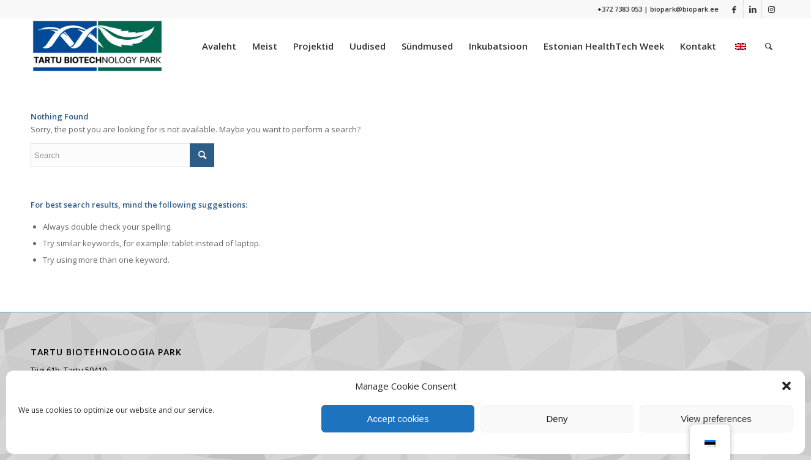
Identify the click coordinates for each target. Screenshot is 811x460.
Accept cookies (398, 418)
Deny (556, 418)
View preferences (716, 418)
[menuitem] (219, 46)
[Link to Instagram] (771, 9)
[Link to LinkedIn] (752, 9)
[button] (786, 386)
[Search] (768, 46)
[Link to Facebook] (734, 9)
